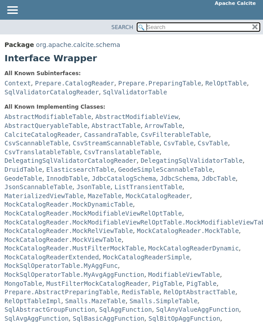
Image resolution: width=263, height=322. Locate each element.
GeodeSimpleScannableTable (165, 169)
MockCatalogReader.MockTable (188, 230)
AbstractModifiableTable (47, 116)
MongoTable (23, 283)
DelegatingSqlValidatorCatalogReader (70, 160)
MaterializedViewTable (44, 195)
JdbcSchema (179, 178)
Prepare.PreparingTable (159, 83)
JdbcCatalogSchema (124, 178)
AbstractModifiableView (136, 116)
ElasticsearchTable (80, 169)
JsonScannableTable (38, 187)
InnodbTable (67, 178)
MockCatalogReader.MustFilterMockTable (74, 248)
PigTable (167, 283)
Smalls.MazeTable (95, 301)
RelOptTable (226, 83)
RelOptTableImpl (32, 301)
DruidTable (23, 169)
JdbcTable (219, 178)
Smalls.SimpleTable (163, 301)
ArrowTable (163, 125)
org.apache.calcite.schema (78, 44)
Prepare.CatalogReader (74, 83)
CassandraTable (110, 134)
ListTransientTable (148, 187)
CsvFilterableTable (175, 134)
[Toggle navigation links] (12, 10)
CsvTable (179, 143)
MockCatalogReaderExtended (51, 257)
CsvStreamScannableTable (116, 143)
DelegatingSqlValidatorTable (192, 160)
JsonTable (94, 187)
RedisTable (141, 292)
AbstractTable (116, 125)
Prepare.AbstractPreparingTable (61, 292)
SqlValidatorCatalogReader (51, 92)
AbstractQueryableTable (45, 125)
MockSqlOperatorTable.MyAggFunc (61, 265)
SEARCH (123, 27)
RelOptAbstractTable (199, 292)
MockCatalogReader (158, 195)
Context (17, 83)
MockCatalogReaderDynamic (193, 248)
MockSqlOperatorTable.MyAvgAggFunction (74, 274)
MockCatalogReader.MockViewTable (62, 239)
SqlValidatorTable (135, 92)
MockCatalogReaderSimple (146, 257)
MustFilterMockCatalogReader (97, 283)
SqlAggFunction (125, 309)
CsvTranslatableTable (42, 152)
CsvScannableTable (36, 143)
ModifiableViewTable (184, 274)
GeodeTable (23, 178)
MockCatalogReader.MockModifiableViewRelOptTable (93, 213)
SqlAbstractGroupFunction (49, 309)
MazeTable (105, 195)
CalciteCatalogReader (42, 134)
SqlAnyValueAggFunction (197, 309)
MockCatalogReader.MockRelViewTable (68, 230)
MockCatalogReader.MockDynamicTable (68, 204)
